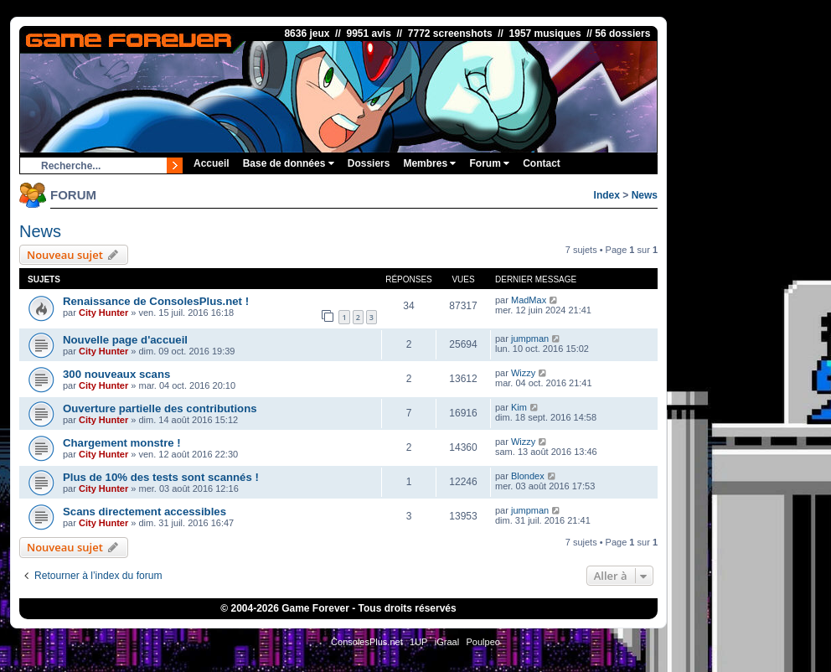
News (645, 195)
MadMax (528, 300)
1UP (418, 642)
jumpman (530, 338)
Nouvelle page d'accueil (125, 339)
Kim (519, 407)
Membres (429, 163)
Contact (541, 163)
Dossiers (369, 163)
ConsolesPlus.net (367, 642)
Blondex (528, 476)
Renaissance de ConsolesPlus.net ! (156, 301)
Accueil (212, 163)
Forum (489, 163)
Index (607, 195)
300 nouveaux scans (116, 374)
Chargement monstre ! (122, 443)
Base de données (288, 163)
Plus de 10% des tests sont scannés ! (161, 477)
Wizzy (523, 373)
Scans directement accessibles (144, 511)
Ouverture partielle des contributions (160, 408)
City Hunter (103, 313)
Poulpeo (483, 642)
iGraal (447, 642)
